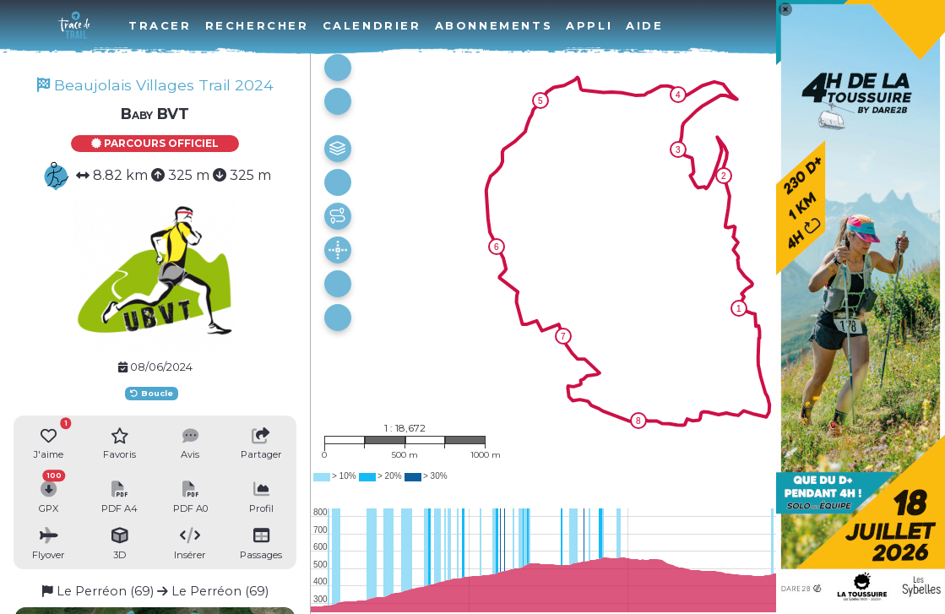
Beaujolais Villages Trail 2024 (155, 85)
